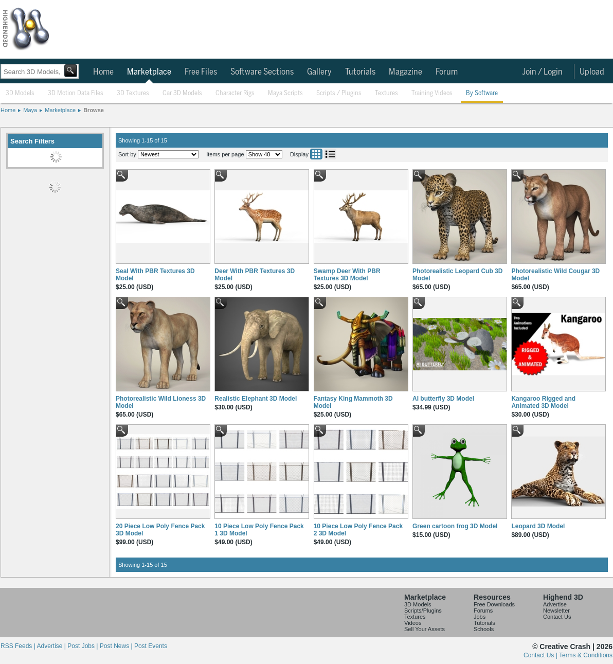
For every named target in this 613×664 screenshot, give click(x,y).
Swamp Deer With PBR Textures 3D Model (347, 274)
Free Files (201, 72)
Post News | (117, 646)
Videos (412, 623)
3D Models (20, 93)
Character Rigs (235, 93)
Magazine (405, 72)
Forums (483, 610)
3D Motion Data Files (75, 93)
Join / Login (542, 72)
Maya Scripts (285, 93)
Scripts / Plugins (339, 93)
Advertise (555, 604)
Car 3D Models (182, 93)
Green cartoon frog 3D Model (454, 526)
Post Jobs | (83, 646)
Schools (484, 629)
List (330, 154)
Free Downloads (494, 604)
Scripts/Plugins (423, 610)
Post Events (150, 646)
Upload (592, 72)
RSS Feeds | (19, 646)
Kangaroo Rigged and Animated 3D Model (543, 402)
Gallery (319, 72)
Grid (316, 154)
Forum (447, 72)
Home (103, 72)
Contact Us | (541, 655)
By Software (482, 93)
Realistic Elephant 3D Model (255, 398)
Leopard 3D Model (538, 526)
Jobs (479, 617)
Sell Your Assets (424, 629)
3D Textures (133, 93)
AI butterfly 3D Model (443, 398)
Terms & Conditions (585, 655)
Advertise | (52, 646)
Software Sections (262, 72)
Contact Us (557, 617)
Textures (386, 93)
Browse (93, 110)
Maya (30, 110)
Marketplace (149, 72)
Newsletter (556, 610)
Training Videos (432, 93)
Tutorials (360, 72)
